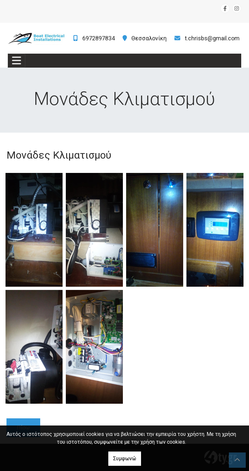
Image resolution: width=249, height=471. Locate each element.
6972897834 (98, 38)
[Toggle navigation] (16, 61)
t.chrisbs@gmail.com (212, 38)
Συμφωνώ (124, 458)
